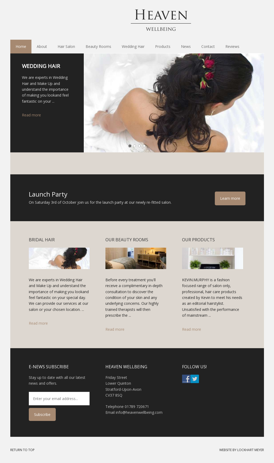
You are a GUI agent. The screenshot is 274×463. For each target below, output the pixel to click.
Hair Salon (66, 46)
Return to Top (22, 450)
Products (160, 46)
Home (21, 46)
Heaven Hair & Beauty (137, 20)
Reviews (232, 46)
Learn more (230, 198)
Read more (31, 114)
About (39, 46)
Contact (208, 46)
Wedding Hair (133, 46)
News (186, 46)
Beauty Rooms (95, 46)
